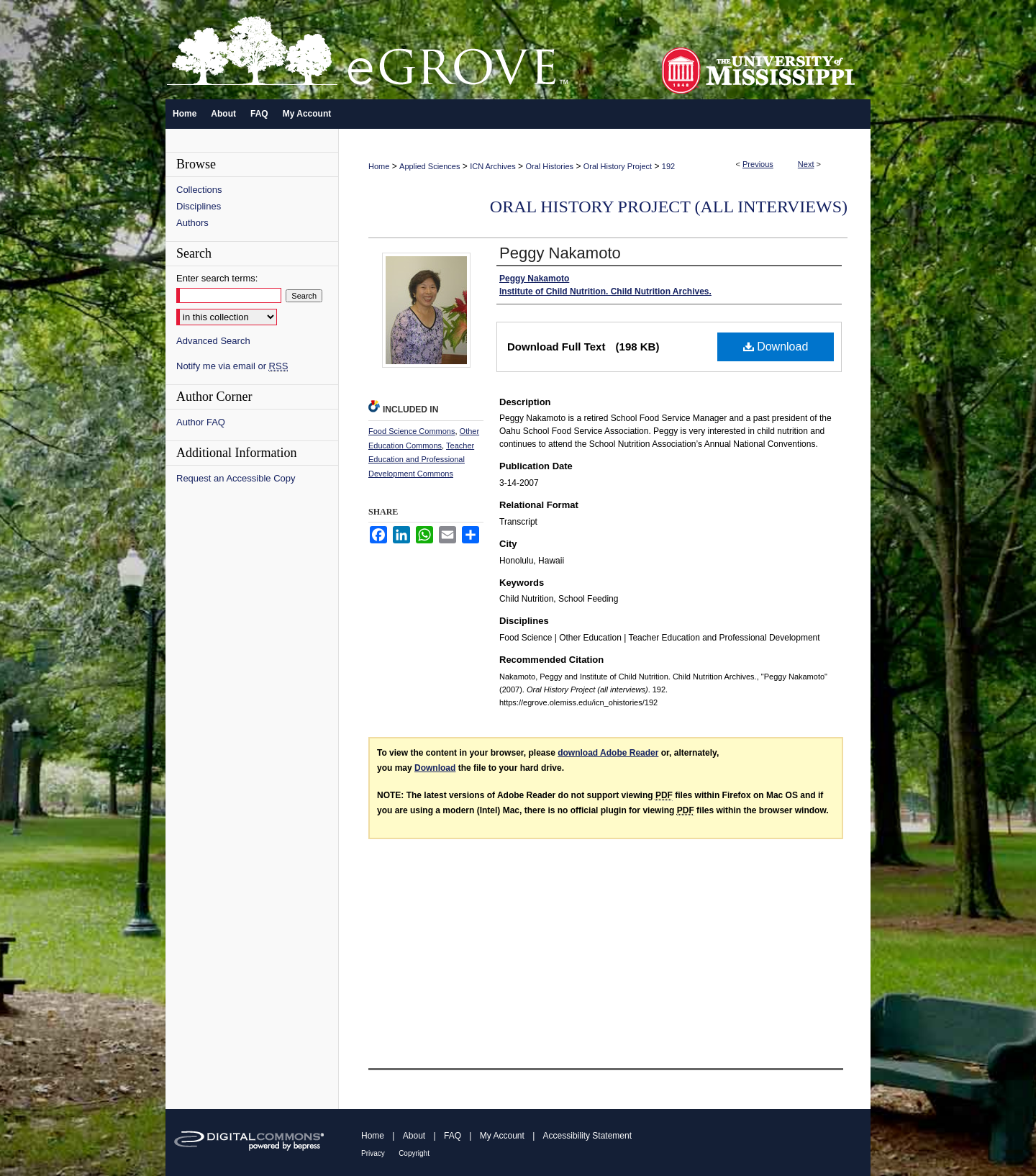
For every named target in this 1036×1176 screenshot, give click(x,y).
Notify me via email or (232, 366)
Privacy (373, 1153)
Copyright (414, 1153)
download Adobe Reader (608, 753)
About (414, 1136)
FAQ (452, 1136)
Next (806, 164)
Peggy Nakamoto (560, 253)
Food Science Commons (411, 431)
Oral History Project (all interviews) (669, 206)
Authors (192, 222)
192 (668, 166)
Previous (757, 164)
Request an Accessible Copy (235, 478)
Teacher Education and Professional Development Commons (421, 460)
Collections (199, 189)
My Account (502, 1136)
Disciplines (198, 206)
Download (776, 346)
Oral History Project (617, 166)
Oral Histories (549, 166)
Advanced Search (213, 340)
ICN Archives (493, 166)
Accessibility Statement (587, 1136)
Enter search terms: (217, 278)
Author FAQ (200, 422)
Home (378, 166)
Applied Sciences (429, 166)
